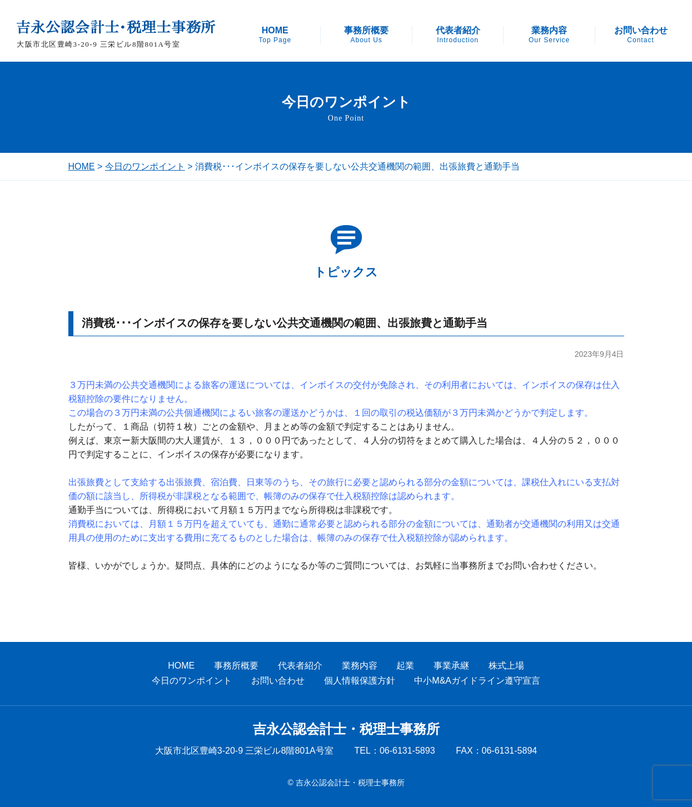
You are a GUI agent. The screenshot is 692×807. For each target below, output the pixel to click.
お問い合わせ (641, 35)
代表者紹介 (458, 35)
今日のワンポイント (145, 166)
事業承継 (451, 665)
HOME (274, 35)
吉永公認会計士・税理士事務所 (346, 729)
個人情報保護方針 (359, 680)
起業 (405, 665)
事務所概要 (366, 35)
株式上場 (506, 665)
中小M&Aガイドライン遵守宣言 (477, 680)
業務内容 (549, 35)
